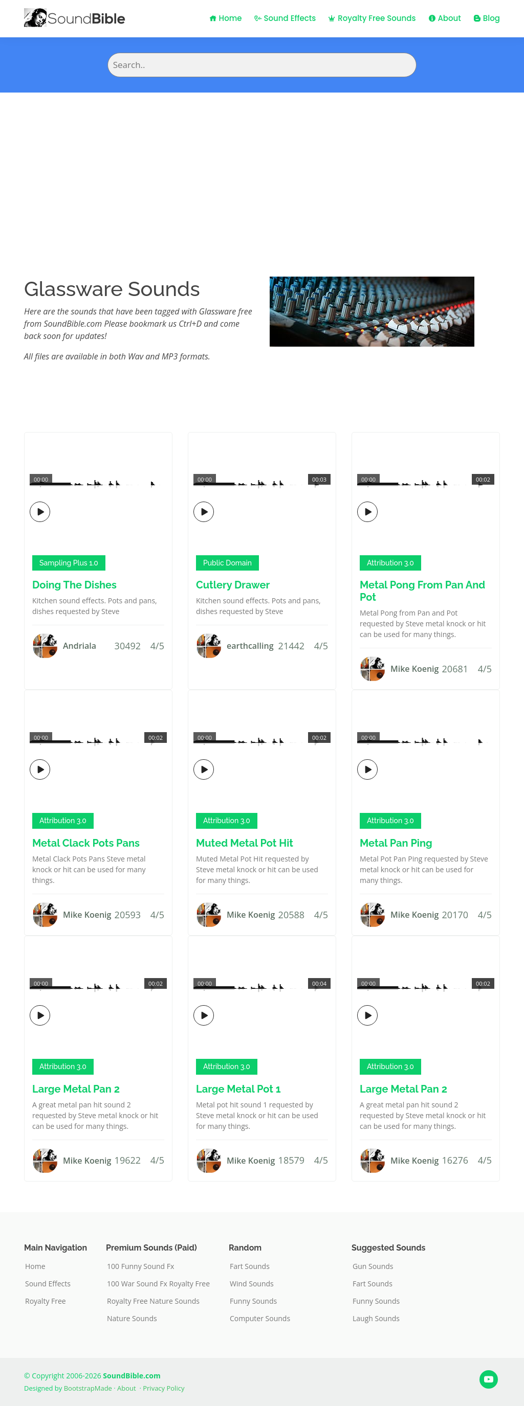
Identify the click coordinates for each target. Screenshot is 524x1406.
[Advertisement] (262, 169)
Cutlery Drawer (233, 585)
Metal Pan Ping (396, 843)
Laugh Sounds (376, 1318)
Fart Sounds (250, 1266)
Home (225, 18)
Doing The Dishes (74, 585)
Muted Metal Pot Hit (244, 843)
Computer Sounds (260, 1318)
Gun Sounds (373, 1266)
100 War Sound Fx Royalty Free (158, 1283)
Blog (486, 18)
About (444, 18)
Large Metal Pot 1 (238, 1089)
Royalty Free (45, 1301)
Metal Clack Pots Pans (86, 843)
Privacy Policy (163, 1388)
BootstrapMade (88, 1388)
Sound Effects (285, 18)
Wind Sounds (252, 1283)
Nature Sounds (132, 1318)
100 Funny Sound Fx (140, 1266)
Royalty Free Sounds (372, 18)
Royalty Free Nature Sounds (153, 1301)
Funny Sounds (253, 1301)
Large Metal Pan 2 (76, 1089)
